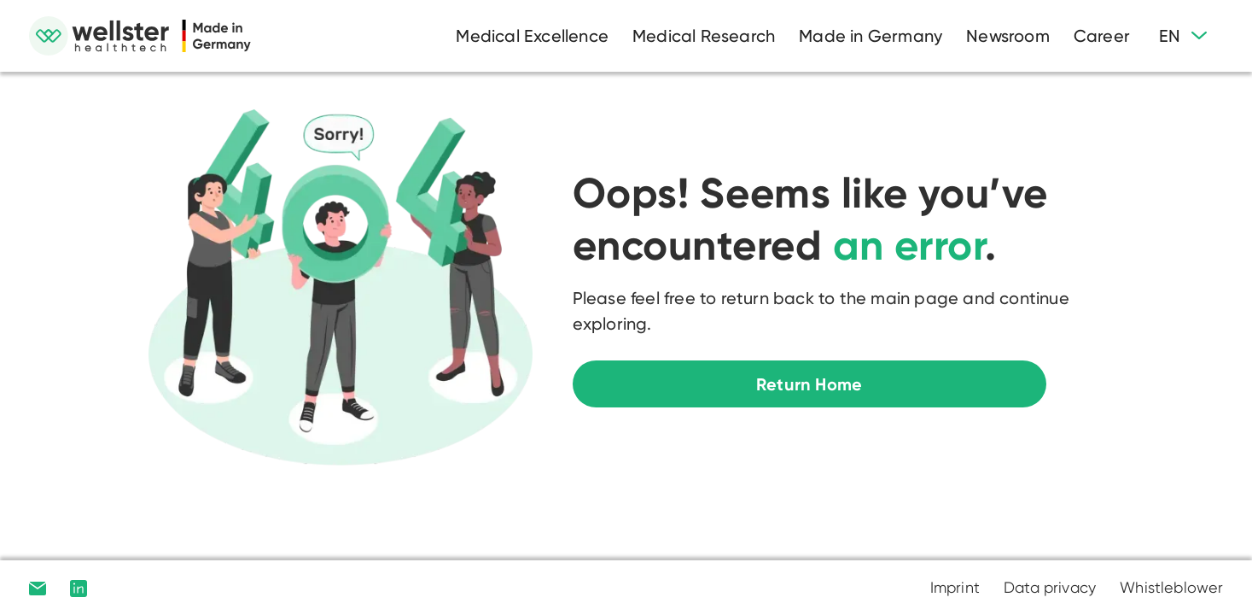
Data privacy (1050, 587)
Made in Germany (870, 36)
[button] (1182, 36)
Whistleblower (1171, 587)
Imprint (955, 587)
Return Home (809, 384)
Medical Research (703, 36)
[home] (140, 36)
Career (1102, 36)
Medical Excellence (532, 36)
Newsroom (1008, 36)
